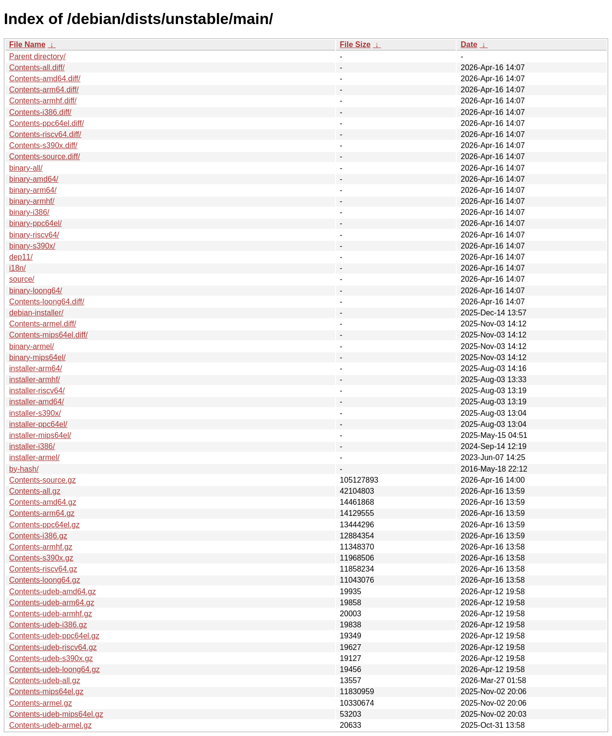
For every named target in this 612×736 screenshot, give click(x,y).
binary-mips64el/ (37, 357)
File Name (27, 44)
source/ (21, 279)
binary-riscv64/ (34, 235)
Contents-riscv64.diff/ (45, 134)
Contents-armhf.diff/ (42, 101)
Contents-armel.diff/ (42, 324)
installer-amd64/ (36, 402)
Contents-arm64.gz (42, 513)
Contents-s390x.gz (41, 558)
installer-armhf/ (34, 379)
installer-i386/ (32, 446)
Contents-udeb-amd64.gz (52, 591)
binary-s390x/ (32, 246)
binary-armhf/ (31, 201)
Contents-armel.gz (40, 703)
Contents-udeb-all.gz (44, 680)
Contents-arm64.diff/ (44, 90)
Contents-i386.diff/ (40, 112)
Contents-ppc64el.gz (44, 525)
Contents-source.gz (42, 480)
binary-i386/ (29, 212)
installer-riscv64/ (37, 391)
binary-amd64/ (33, 179)
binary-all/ (25, 168)
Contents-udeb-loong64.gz (54, 669)
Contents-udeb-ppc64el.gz (54, 636)
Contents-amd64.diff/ (44, 79)
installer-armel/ (34, 457)
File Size (355, 44)
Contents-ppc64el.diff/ (46, 123)
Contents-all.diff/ (36, 67)
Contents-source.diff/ (44, 156)
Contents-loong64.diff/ (46, 302)
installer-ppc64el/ (38, 424)
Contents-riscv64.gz (43, 569)
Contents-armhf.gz (41, 547)
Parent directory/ (37, 56)
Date (469, 44)
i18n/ (17, 268)
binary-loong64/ (35, 291)
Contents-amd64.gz (42, 502)
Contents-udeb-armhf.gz (50, 614)
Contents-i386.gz (38, 536)
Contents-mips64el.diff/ (48, 335)
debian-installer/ (36, 313)
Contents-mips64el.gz (46, 691)
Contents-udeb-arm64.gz (51, 603)
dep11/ (21, 257)
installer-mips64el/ (40, 435)
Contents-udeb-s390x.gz (51, 658)
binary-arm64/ (33, 190)
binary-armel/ (31, 346)
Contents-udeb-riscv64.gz (53, 647)
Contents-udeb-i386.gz (48, 625)
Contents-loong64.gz (44, 580)
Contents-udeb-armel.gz (50, 725)
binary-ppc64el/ (35, 223)
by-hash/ (23, 469)
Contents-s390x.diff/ (43, 145)
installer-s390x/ (35, 413)
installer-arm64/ (35, 368)
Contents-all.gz (35, 491)
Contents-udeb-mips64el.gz (56, 714)
